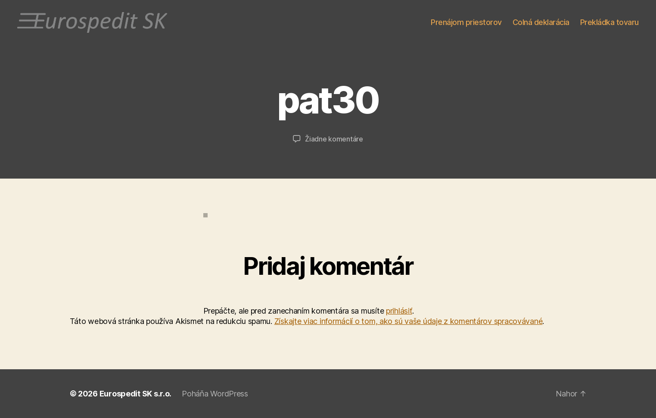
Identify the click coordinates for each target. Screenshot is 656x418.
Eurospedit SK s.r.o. (135, 393)
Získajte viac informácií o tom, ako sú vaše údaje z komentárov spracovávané (408, 321)
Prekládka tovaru (609, 22)
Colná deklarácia (541, 22)
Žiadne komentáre (334, 139)
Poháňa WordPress (215, 393)
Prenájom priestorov (466, 22)
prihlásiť (399, 310)
